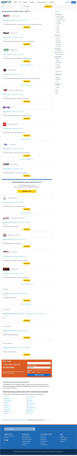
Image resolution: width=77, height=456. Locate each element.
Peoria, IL (30, 413)
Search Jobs (48, 6)
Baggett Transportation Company (16, 90)
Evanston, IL (30, 409)
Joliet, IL (7, 404)
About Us (62, 435)
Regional (57, 77)
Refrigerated (58, 62)
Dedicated (57, 79)
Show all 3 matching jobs (27, 85)
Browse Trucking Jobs (26, 437)
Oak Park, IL (30, 400)
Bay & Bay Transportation (12, 124)
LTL (56, 69)
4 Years (57, 30)
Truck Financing (63, 439)
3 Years (57, 29)
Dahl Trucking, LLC (14, 252)
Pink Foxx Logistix (6, 309)
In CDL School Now (59, 18)
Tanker (57, 64)
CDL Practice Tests (44, 441)
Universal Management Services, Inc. (17, 218)
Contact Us (6, 437)
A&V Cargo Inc (6, 289)
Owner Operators (59, 52)
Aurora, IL (7, 396)
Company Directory (26, 443)
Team (57, 92)
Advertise (51, 2)
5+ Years (57, 32)
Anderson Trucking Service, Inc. (14, 235)
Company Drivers (59, 50)
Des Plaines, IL (31, 396)
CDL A (29, 372)
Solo (56, 93)
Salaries (25, 2)
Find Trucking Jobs (25, 435)
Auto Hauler (58, 66)
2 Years (57, 27)
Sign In (73, 2)
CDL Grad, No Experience (60, 19)
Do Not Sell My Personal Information (24, 451)
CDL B (34, 372)
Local (56, 81)
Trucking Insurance (44, 444)
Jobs (20, 2)
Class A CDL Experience (32, 365)
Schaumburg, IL (8, 409)
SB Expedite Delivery (15, 269)
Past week (57, 42)
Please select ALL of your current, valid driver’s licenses (37, 371)
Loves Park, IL (31, 411)
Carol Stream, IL (8, 400)
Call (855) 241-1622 (26, 191)
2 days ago (58, 40)
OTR (56, 75)
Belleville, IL (30, 402)
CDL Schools (42, 443)
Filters (57, 11)
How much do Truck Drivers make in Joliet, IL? (16, 382)
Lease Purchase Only (60, 54)
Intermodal (58, 67)
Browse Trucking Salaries (27, 439)
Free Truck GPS (43, 435)
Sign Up (68, 2)
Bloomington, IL (31, 404)
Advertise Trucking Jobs (9, 435)
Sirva (12, 107)
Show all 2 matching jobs (27, 64)
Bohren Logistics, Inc (12, 70)
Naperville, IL (8, 398)
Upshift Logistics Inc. (7, 326)
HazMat (57, 87)
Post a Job (24, 444)
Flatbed (57, 60)
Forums (15, 2)
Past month (58, 46)
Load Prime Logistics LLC (8, 343)
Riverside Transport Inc (15, 15)
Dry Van (57, 58)
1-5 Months (58, 21)
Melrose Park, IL (8, 405)
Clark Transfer (13, 144)
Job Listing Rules (44, 451)
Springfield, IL (8, 411)
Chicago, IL (7, 413)
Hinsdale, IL (7, 402)
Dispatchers (62, 441)
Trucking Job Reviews (26, 441)
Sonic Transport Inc (14, 164)
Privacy (14, 451)
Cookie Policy (37, 451)
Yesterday (57, 38)
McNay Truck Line (14, 49)
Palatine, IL (7, 407)
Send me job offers (39, 375)
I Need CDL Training (59, 16)
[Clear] (42, 6)
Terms (33, 451)
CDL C (39, 372)
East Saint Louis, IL (32, 407)
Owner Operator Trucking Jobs (20, 420)
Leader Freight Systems (12, 197)
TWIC (56, 85)
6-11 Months (58, 23)
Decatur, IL (30, 405)
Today (57, 37)
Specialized (58, 71)
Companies (31, 2)
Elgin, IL (30, 398)
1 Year (57, 25)
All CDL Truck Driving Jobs (7, 420)
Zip (28, 361)
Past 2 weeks (58, 44)
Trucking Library (43, 439)
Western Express (14, 32)
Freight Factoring (63, 437)
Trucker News (43, 437)
